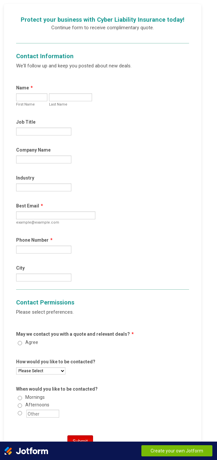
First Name (25, 104)
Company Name (33, 150)
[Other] (20, 413)
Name (24, 87)
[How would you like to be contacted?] (40, 371)
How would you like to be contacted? (55, 361)
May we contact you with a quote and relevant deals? (75, 334)
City (20, 268)
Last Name (58, 104)
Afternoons (37, 404)
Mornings (35, 397)
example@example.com (37, 222)
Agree (31, 342)
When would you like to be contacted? (57, 389)
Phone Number (34, 240)
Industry (25, 178)
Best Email (29, 205)
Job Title (26, 122)
